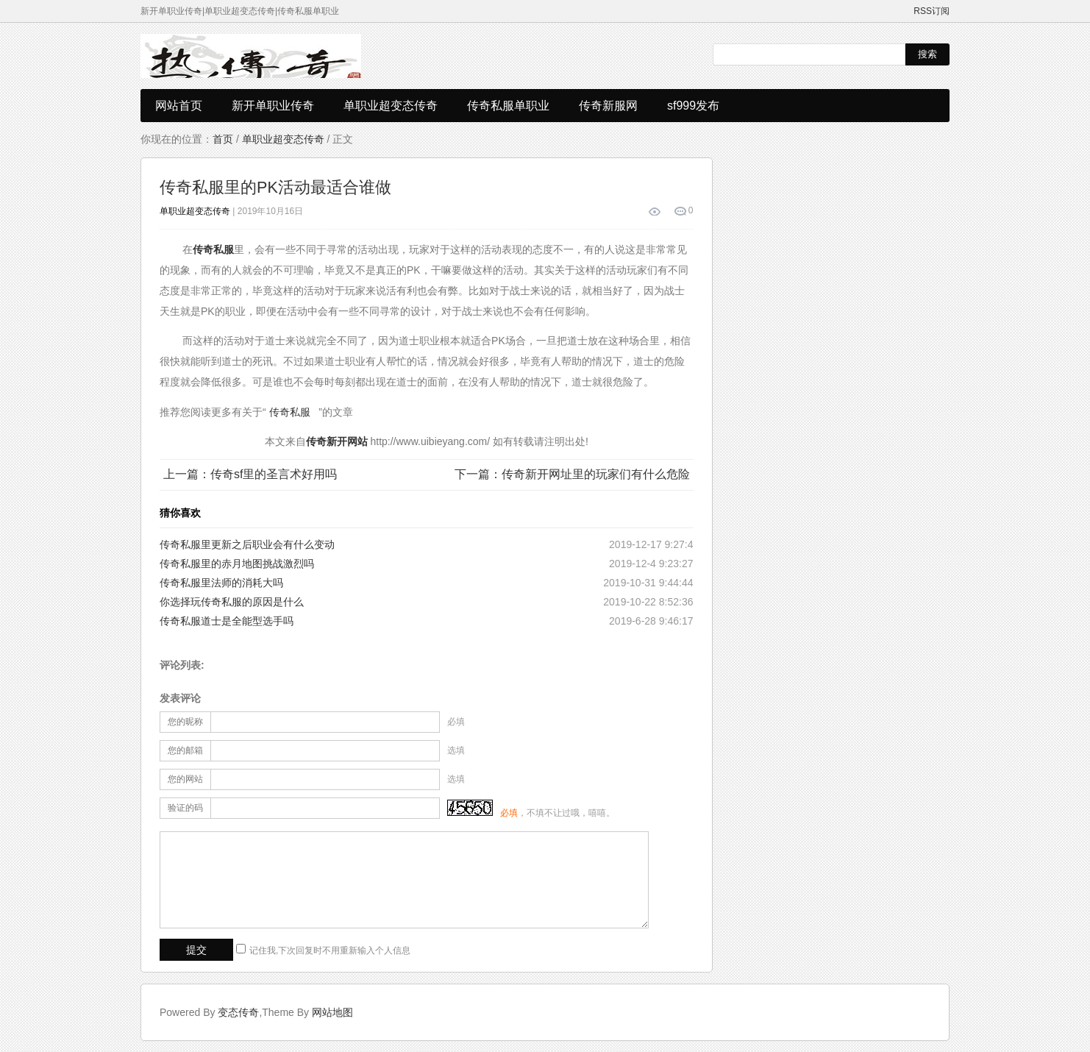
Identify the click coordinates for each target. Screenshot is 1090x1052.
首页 (223, 139)
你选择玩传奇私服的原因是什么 (232, 602)
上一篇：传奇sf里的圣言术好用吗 (250, 474)
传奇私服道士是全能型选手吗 (226, 621)
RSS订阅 (931, 11)
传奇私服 (289, 412)
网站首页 (178, 105)
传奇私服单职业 (508, 105)
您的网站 (185, 779)
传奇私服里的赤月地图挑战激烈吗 (237, 563)
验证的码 (185, 808)
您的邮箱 (185, 750)
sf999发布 (693, 105)
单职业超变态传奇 (390, 105)
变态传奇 (238, 1012)
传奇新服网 (608, 105)
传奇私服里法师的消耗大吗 (221, 583)
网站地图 (332, 1012)
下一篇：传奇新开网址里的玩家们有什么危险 (572, 474)
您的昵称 (185, 722)
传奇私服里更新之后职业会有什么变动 (247, 544)
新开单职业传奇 (273, 105)
